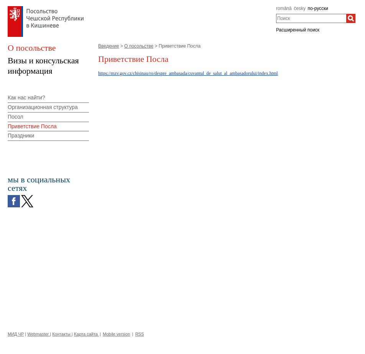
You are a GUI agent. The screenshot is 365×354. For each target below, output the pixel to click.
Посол (15, 117)
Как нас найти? (26, 97)
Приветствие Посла (32, 126)
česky (300, 8)
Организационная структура (43, 107)
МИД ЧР (16, 334)
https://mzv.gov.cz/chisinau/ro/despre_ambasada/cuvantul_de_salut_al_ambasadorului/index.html (188, 73)
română (284, 8)
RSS (139, 334)
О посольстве (138, 46)
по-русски (318, 8)
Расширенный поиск (297, 30)
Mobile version (116, 334)
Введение (108, 46)
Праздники (21, 135)
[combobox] (311, 18)
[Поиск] (350, 18)
